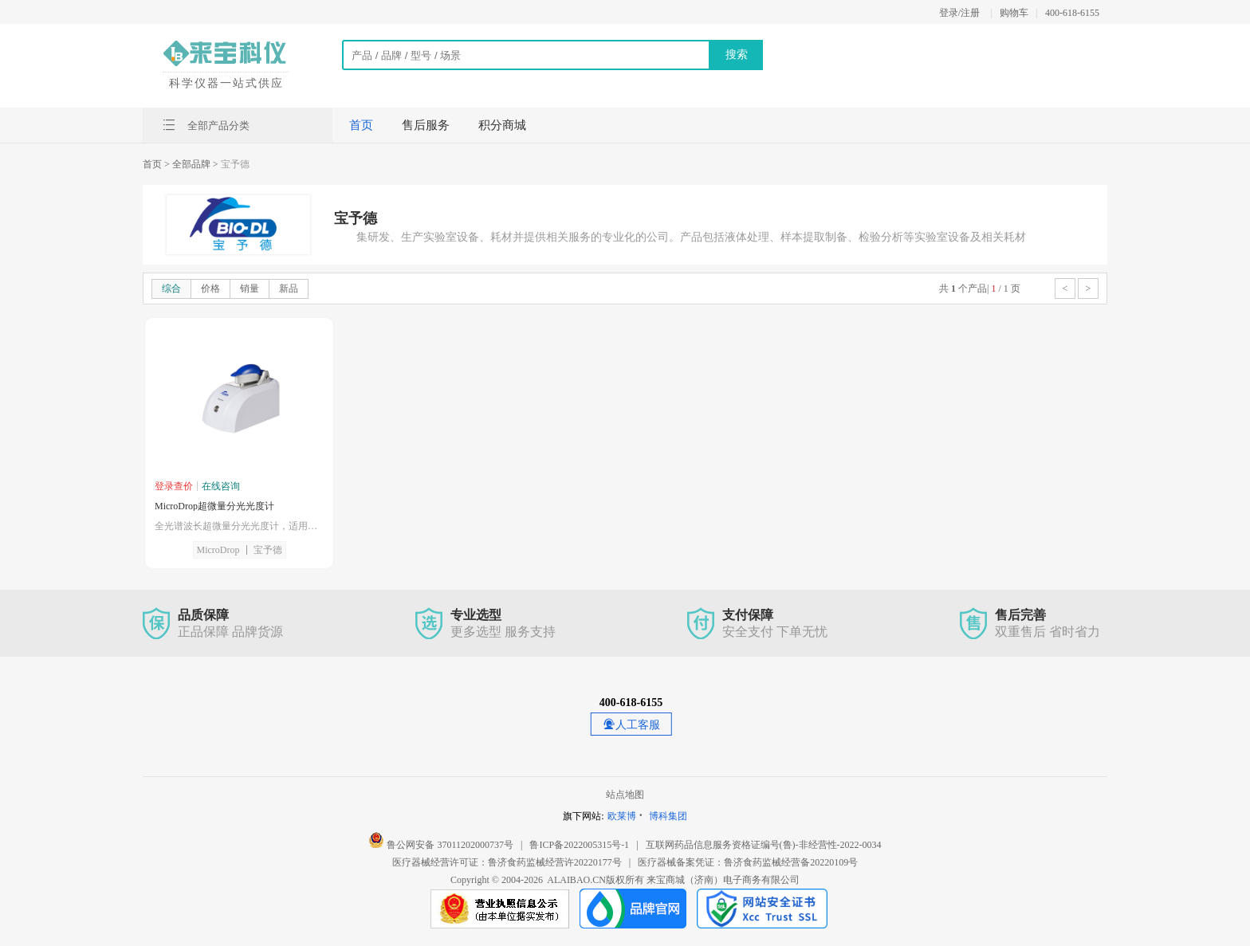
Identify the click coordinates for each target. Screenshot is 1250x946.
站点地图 (625, 794)
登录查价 (174, 486)
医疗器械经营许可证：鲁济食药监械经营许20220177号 (507, 862)
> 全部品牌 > (191, 164)
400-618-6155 (1072, 12)
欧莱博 (621, 816)
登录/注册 (959, 12)
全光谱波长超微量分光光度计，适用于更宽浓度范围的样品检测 (239, 526)
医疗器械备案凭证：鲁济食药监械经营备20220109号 (748, 862)
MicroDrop (218, 550)
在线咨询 (221, 486)
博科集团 (668, 816)
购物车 (1014, 12)
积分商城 (502, 125)
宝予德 (268, 550)
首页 (361, 125)
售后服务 (426, 125)
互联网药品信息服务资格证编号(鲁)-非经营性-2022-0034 (764, 844)
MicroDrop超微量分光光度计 (214, 506)
